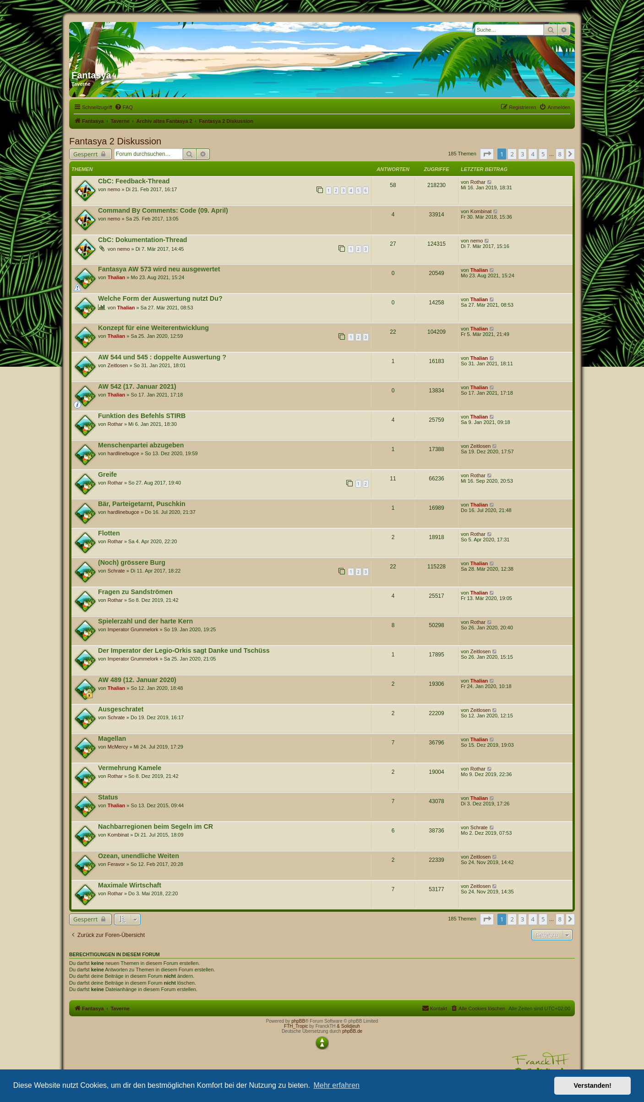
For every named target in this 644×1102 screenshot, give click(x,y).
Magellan (112, 738)
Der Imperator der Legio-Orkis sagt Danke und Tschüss (184, 650)
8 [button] (560, 154)
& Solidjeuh (348, 1026)
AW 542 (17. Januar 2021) (137, 386)
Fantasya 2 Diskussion (115, 141)
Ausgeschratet (120, 709)
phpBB (298, 1021)
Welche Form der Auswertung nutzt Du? (160, 298)
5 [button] (543, 154)
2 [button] (511, 154)
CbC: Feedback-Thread (134, 181)
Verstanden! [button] (592, 1085)
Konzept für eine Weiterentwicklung (153, 327)
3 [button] (522, 154)
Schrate (116, 570)
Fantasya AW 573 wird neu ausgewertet (159, 269)
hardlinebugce (123, 453)
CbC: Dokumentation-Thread (142, 239)
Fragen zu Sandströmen (135, 591)
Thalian (117, 277)
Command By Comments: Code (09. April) (163, 210)
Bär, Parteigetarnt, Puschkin (142, 503)
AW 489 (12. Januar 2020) (137, 679)
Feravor (116, 864)
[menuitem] (124, 107)
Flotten (109, 533)
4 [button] (532, 154)
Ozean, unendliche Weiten (138, 856)
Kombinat (480, 211)
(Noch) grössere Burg (131, 562)
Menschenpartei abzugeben (141, 445)
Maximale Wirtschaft (129, 885)
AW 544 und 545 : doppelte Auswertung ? (162, 357)
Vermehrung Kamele (129, 767)
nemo (114, 189)
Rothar (478, 182)
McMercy (118, 746)
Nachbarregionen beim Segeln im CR (155, 826)
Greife (107, 474)
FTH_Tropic (296, 1026)
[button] (487, 154)
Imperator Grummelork (133, 629)
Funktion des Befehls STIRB (142, 415)
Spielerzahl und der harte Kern (145, 621)
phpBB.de (352, 1031)
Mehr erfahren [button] (336, 1085)
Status (108, 797)
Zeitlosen (118, 365)
